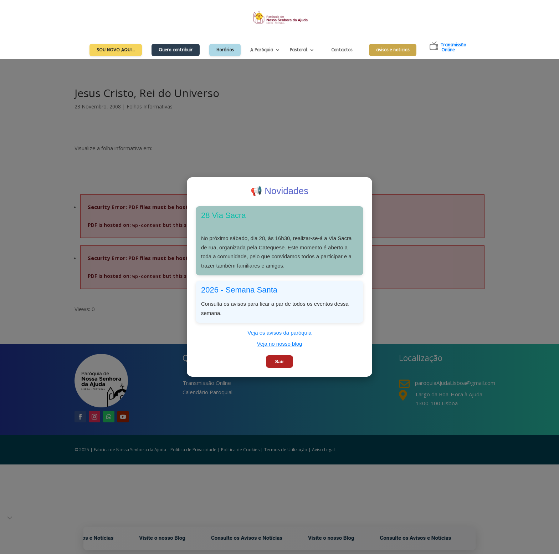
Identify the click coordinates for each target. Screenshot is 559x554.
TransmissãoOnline (453, 47)
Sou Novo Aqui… (116, 49)
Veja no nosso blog (279, 344)
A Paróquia (261, 49)
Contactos (341, 49)
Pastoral (298, 49)
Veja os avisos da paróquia (279, 333)
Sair (279, 361)
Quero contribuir (176, 49)
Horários (225, 49)
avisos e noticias (392, 49)
